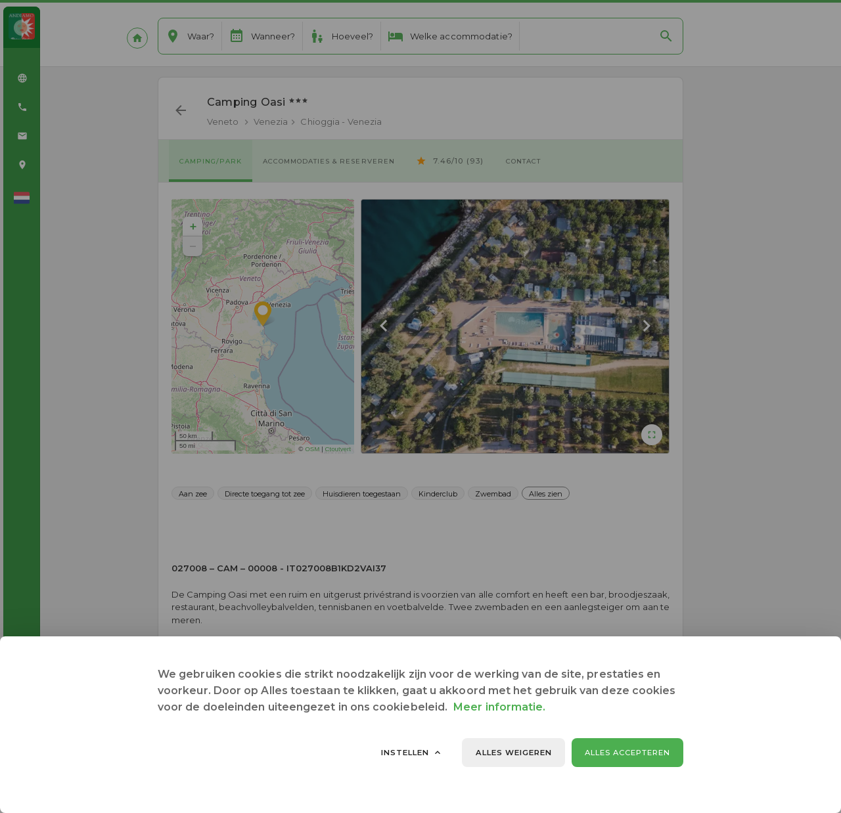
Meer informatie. (499, 707)
